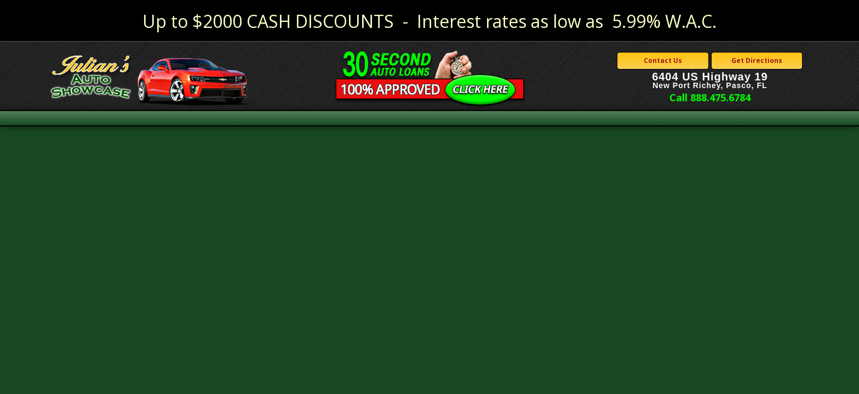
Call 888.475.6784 (710, 97)
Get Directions (756, 60)
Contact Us (663, 60)
